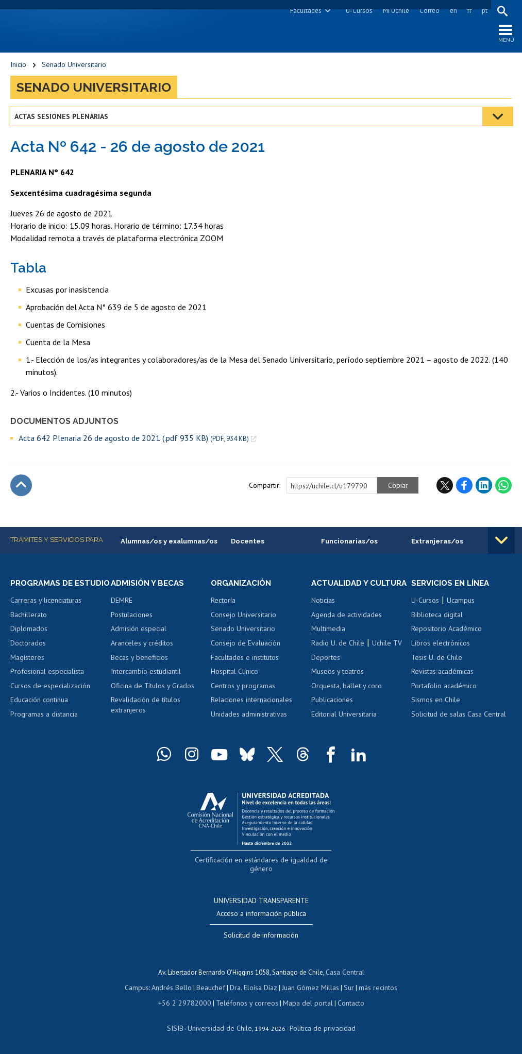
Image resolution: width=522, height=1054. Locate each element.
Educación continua (39, 712)
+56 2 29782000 (188, 1001)
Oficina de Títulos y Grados (152, 688)
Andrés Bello (176, 987)
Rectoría (223, 603)
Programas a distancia (44, 727)
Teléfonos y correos (245, 1001)
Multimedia (328, 642)
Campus (143, 987)
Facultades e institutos (245, 660)
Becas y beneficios (139, 660)
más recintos (373, 987)
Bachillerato (28, 627)
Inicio (18, 67)
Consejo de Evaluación (245, 646)
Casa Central (344, 972)
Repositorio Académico (446, 632)
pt (483, 10)
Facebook (464, 488)
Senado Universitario (74, 67)
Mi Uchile (394, 10)
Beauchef (213, 987)
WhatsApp (503, 488)
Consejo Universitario (243, 618)
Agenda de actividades (346, 627)
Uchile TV (387, 655)
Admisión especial (138, 632)
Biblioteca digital (437, 618)
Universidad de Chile (221, 1026)
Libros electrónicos (440, 646)
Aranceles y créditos (142, 646)
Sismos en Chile (435, 703)
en (452, 10)
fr (468, 10)
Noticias (323, 613)
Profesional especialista (47, 684)
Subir (21, 488)
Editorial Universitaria (344, 727)
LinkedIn (484, 487)
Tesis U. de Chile (436, 660)
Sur (345, 987)
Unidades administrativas (249, 717)
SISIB (180, 1026)
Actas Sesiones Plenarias (63, 119)
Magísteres (27, 670)
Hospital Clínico (234, 674)
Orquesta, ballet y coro (346, 698)
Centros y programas (243, 688)
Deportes (325, 670)
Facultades (304, 10)
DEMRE (121, 603)
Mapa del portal (302, 1001)
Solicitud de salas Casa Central (458, 717)
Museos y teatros (337, 684)
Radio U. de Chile (337, 655)
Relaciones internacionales (251, 703)
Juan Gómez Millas (308, 987)
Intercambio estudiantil (146, 674)
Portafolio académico (444, 688)
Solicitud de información (261, 936)
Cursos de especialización (50, 698)
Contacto (343, 1001)
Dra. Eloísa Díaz (254, 987)
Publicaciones (332, 712)
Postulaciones (132, 618)
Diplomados (28, 642)
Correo (428, 10)
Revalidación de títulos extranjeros (145, 708)
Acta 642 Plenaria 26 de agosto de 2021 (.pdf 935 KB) (134, 441)
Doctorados (28, 655)
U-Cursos (357, 10)
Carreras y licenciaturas (45, 613)
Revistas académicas (442, 674)
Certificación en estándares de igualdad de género (262, 872)
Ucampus (461, 603)
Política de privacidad (318, 1026)
